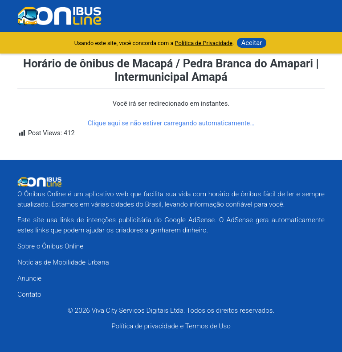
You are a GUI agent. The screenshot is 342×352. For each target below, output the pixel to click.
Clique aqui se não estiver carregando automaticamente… (171, 123)
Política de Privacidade (203, 43)
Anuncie (29, 278)
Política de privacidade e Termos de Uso (171, 326)
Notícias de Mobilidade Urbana (63, 262)
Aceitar (251, 43)
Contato (29, 294)
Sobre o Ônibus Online (50, 246)
